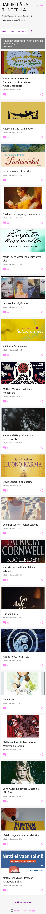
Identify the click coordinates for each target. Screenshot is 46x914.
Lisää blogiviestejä (23, 902)
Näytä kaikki (7, 47)
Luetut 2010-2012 (18, 31)
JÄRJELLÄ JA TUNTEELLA (15, 7)
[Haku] (36, 5)
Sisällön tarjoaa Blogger (23, 910)
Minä (4, 31)
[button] (41, 94)
